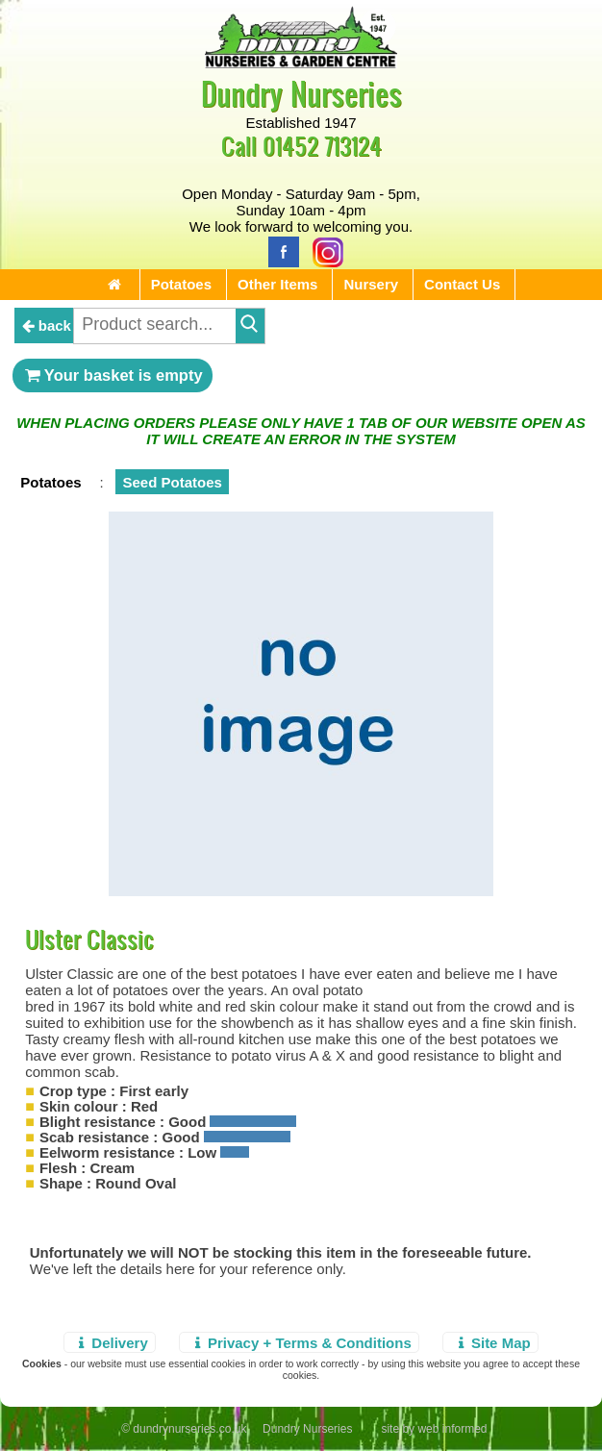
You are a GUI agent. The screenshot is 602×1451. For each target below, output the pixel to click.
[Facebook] (279, 250)
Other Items (277, 284)
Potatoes (181, 284)
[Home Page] (301, 63)
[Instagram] (323, 250)
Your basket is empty (112, 375)
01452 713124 (322, 146)
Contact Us (462, 284)
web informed (452, 1429)
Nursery (370, 284)
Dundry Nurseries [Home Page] (301, 92)
